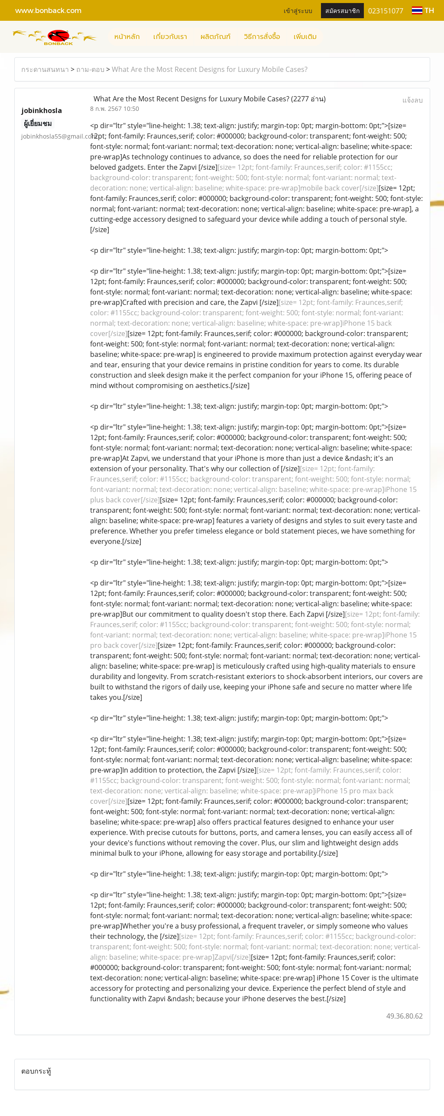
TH (423, 10)
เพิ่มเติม (305, 37)
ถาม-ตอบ (90, 69)
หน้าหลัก (127, 37)
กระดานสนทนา (45, 69)
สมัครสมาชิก (342, 10)
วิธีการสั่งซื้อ (262, 37)
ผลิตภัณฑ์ (215, 37)
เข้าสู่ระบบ (298, 10)
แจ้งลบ (412, 100)
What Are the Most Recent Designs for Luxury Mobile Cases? (210, 69)
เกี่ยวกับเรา (170, 37)
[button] (330, 36)
